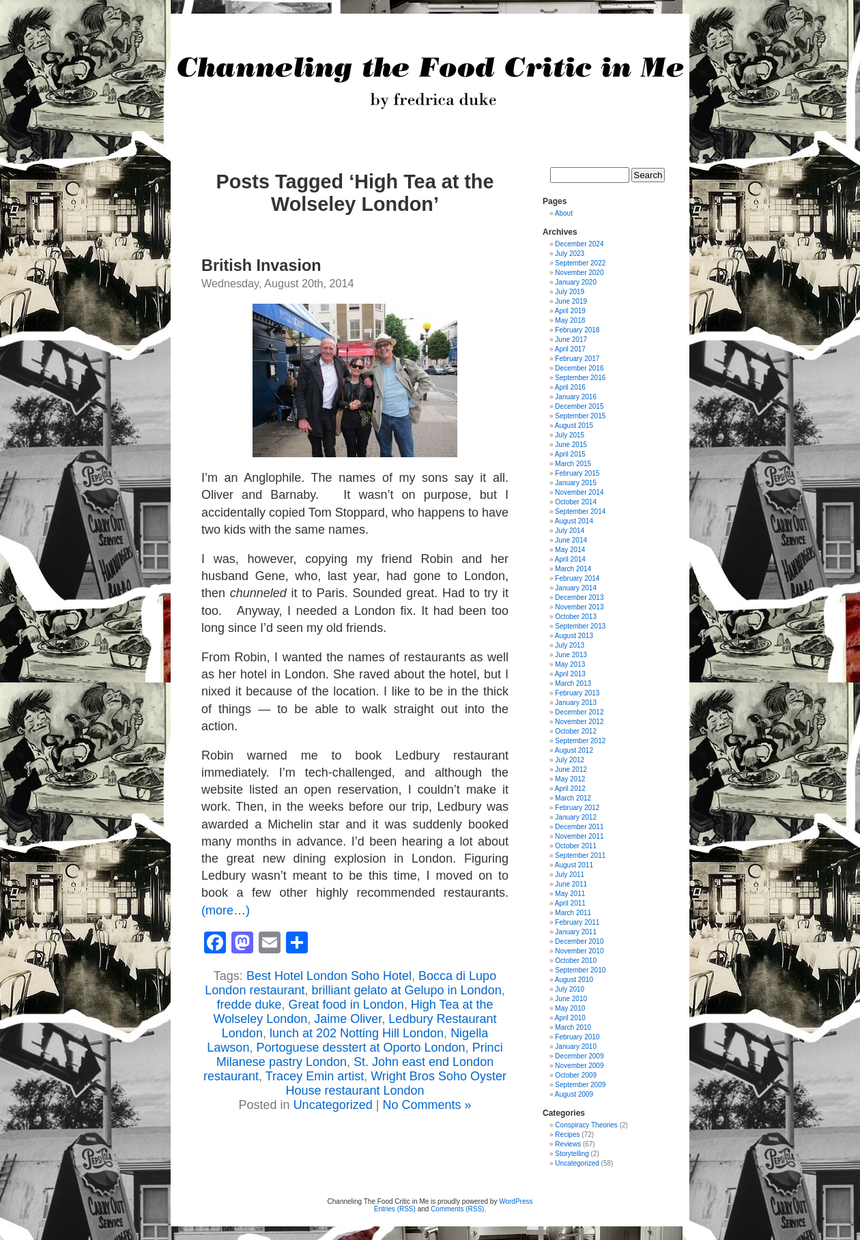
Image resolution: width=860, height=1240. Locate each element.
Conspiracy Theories (586, 1125)
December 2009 (579, 1056)
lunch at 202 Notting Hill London (357, 1033)
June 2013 (571, 655)
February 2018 (577, 330)
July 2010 (569, 989)
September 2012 (580, 741)
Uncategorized (333, 1105)
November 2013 (579, 607)
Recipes (567, 1134)
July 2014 (569, 530)
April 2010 (570, 1018)
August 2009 (574, 1094)
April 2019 (570, 311)
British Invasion (261, 265)
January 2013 (576, 702)
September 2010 (580, 970)
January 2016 (576, 397)
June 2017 (571, 339)
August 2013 (574, 635)
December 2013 (579, 597)
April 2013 (570, 674)
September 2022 (580, 263)
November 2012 (579, 721)
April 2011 (570, 903)
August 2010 (574, 979)
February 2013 (577, 693)
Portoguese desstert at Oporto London (360, 1047)
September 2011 (580, 855)
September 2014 (580, 511)
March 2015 (573, 463)
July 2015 (569, 435)
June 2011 (571, 884)
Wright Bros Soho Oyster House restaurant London (395, 1083)
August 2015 (574, 425)
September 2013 (580, 626)
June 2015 (571, 444)
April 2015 (570, 454)
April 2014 (570, 559)
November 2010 (579, 951)
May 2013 (570, 664)
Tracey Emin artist (315, 1076)
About (564, 213)
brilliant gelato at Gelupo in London (406, 990)
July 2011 (569, 874)
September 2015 (580, 416)
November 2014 (579, 492)
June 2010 (571, 999)
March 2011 (573, 913)
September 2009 (580, 1084)
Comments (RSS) (457, 1209)
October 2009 (576, 1075)
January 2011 (576, 932)
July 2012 (569, 760)
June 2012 (571, 769)
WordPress (515, 1201)
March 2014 (573, 569)
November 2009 (579, 1065)
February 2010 (577, 1037)
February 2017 (577, 358)
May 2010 (570, 1008)
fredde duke (248, 1004)
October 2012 (576, 731)
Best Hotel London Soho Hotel (329, 976)
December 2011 (579, 827)
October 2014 (576, 502)
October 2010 (576, 960)
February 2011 (577, 922)
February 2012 (577, 807)
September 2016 (580, 377)
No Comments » (426, 1105)
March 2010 (573, 1027)
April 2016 (570, 387)
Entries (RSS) (395, 1209)
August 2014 (574, 521)
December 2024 (579, 244)
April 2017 (570, 349)
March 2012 (573, 798)
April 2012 (570, 788)
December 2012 (579, 712)
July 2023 (569, 253)
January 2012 (576, 817)
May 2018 (570, 320)
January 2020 (576, 282)
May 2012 (570, 779)
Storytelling (571, 1153)
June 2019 (571, 301)
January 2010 (576, 1046)
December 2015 (579, 406)
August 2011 (574, 865)
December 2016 (579, 368)
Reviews (568, 1144)
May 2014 (570, 549)
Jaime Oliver (348, 1019)
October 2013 (576, 616)
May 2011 (570, 893)
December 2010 (579, 941)
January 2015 (576, 483)
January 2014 (576, 588)
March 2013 (573, 683)
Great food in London (346, 1004)
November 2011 (579, 836)
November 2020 (579, 272)
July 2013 (569, 645)
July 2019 (569, 291)
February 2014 (577, 578)
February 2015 (577, 473)
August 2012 (574, 750)
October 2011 (576, 846)
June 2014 (571, 540)
